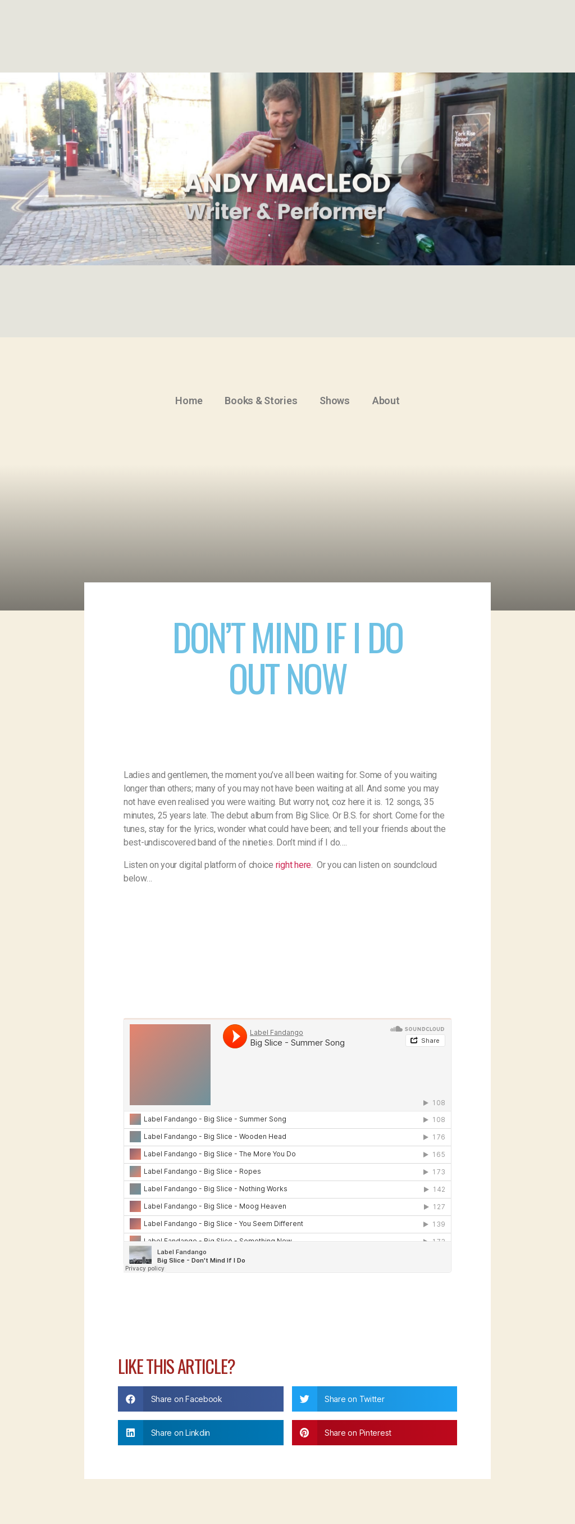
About (386, 400)
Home (188, 400)
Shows (335, 400)
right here (293, 865)
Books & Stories (261, 400)
